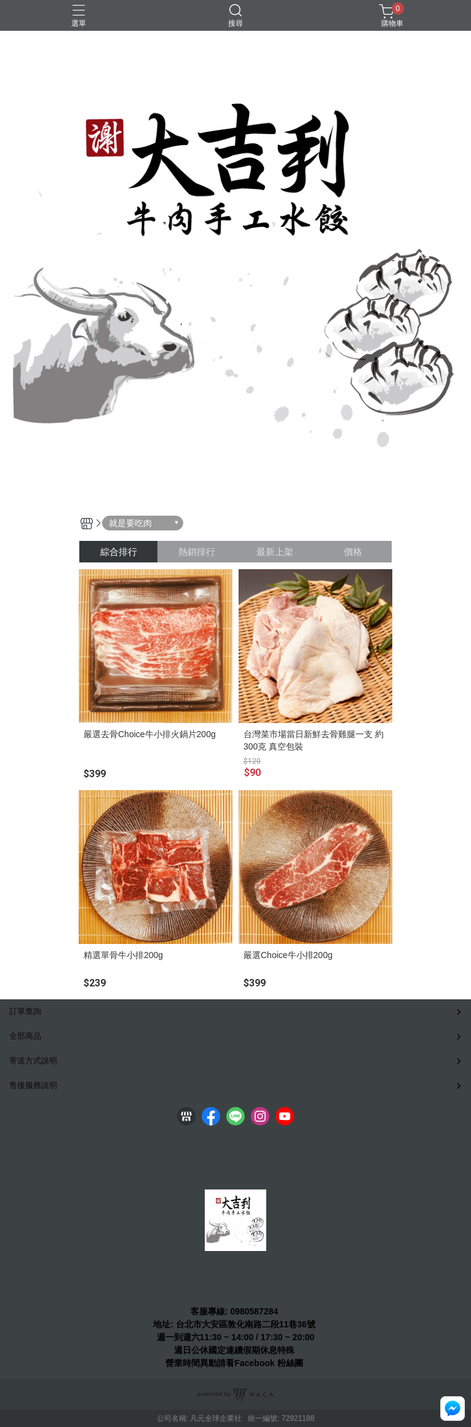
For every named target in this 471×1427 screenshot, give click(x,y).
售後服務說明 (33, 1085)
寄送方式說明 (33, 1060)
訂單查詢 (25, 1011)
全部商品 (25, 1036)
